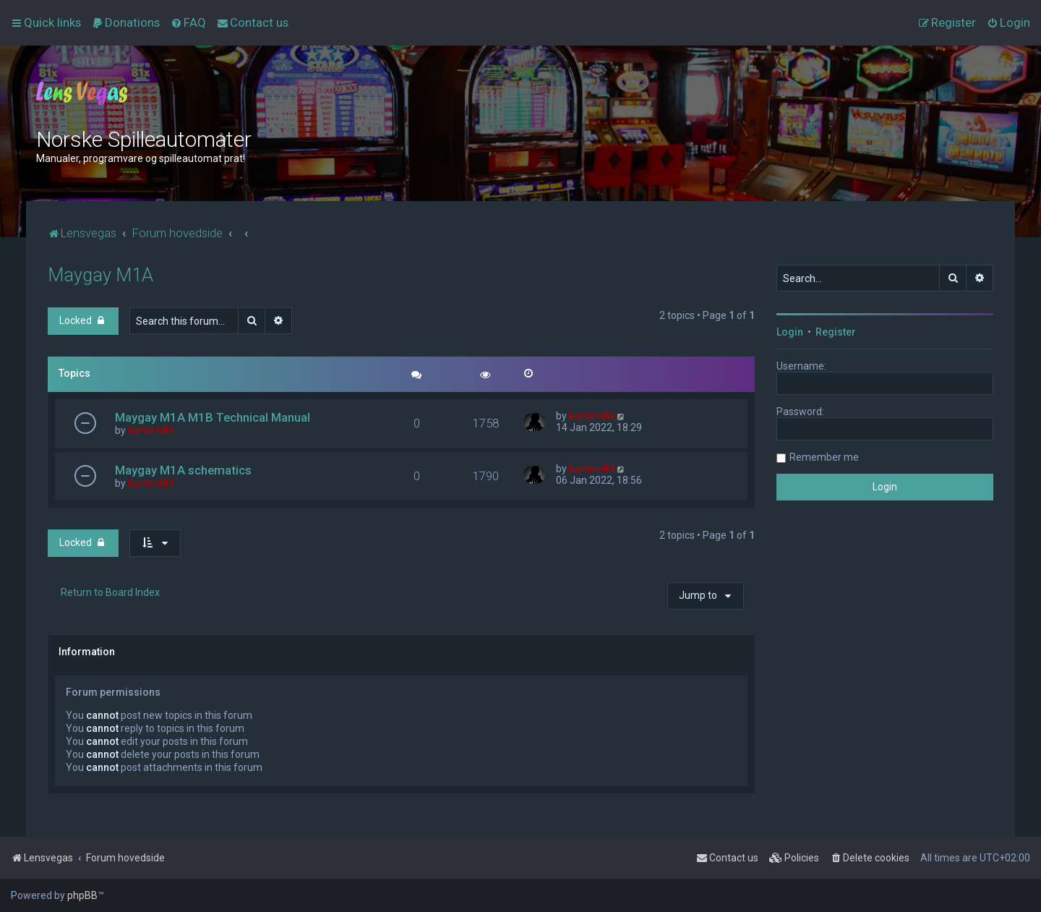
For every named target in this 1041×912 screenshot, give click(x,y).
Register (835, 332)
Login (789, 332)
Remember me (824, 457)
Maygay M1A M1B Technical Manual (212, 417)
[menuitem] (126, 22)
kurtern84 (151, 430)
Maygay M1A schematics (183, 470)
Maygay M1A (100, 275)
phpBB (82, 895)
